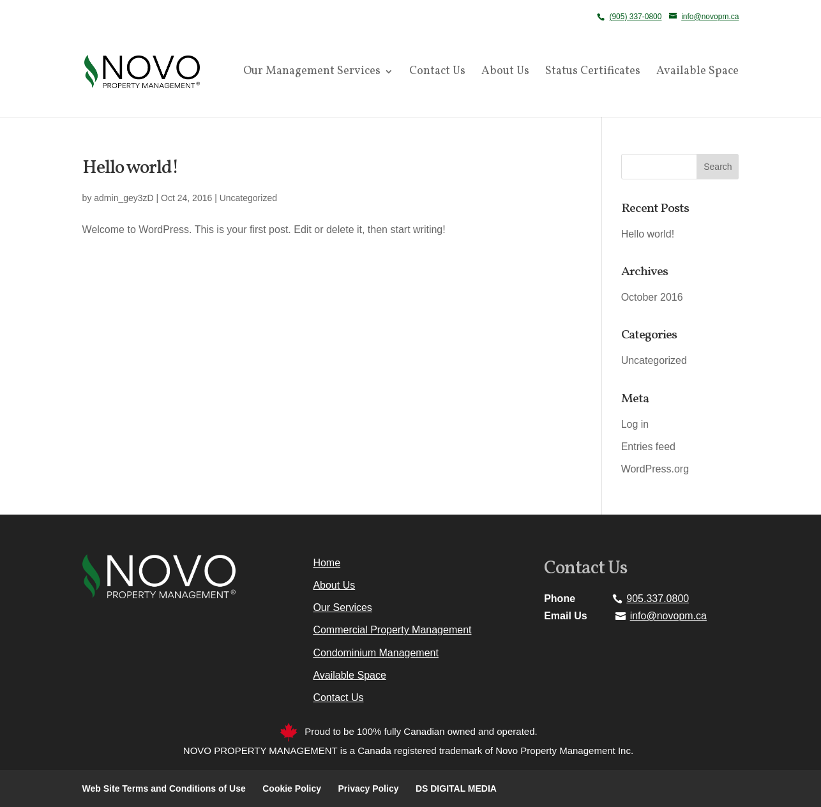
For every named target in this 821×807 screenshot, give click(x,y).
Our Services (342, 607)
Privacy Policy (368, 788)
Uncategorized (248, 198)
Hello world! (130, 168)
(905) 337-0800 (635, 16)
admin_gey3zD (123, 198)
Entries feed (648, 446)
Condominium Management (376, 652)
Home (326, 562)
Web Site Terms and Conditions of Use (164, 788)
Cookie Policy (291, 788)
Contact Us (437, 73)
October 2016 (652, 297)
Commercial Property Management (392, 629)
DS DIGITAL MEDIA (456, 788)
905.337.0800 (657, 598)
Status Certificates (592, 73)
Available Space (697, 73)
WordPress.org (655, 469)
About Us (505, 73)
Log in (635, 424)
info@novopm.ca (668, 615)
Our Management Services (311, 73)
